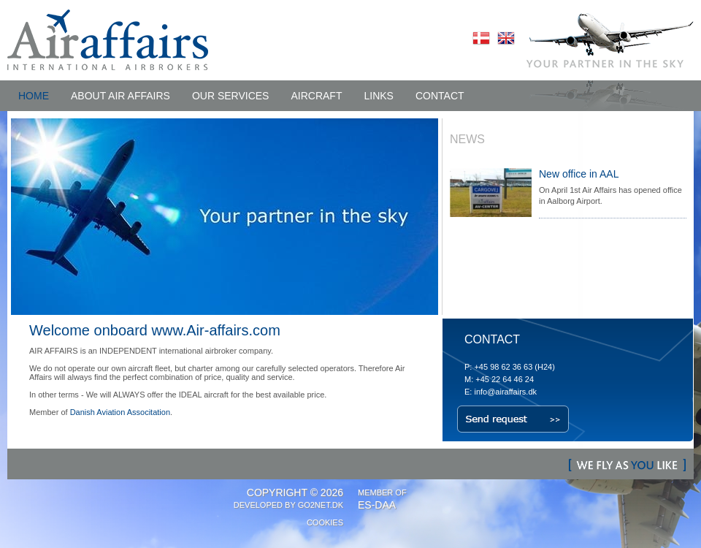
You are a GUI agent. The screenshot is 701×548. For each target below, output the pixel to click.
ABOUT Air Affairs (120, 96)
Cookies (325, 522)
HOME (33, 96)
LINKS (378, 96)
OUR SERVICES (230, 96)
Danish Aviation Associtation (120, 412)
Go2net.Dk (320, 505)
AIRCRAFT (316, 96)
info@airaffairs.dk (505, 391)
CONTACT (439, 96)
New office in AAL (578, 174)
